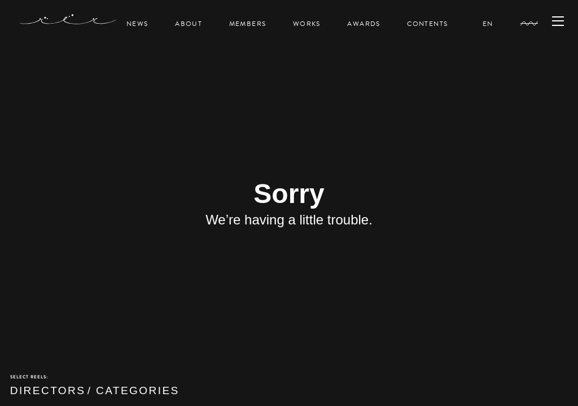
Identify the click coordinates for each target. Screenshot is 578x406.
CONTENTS (427, 24)
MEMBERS (247, 24)
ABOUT (188, 24)
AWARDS (363, 24)
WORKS (307, 24)
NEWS (137, 24)
